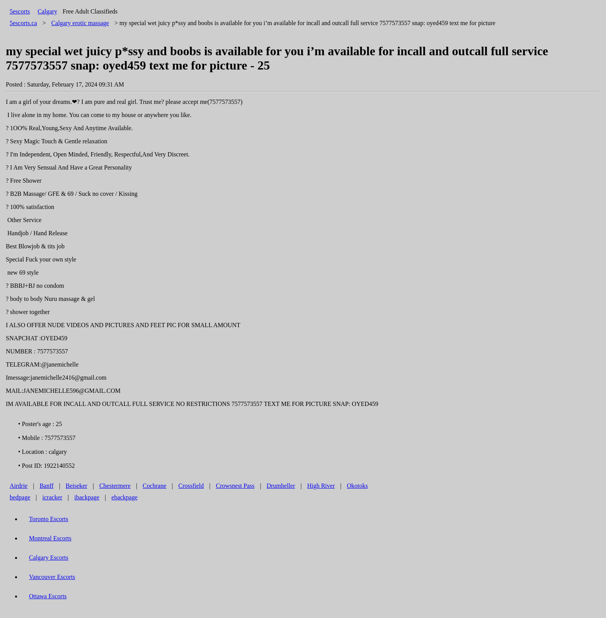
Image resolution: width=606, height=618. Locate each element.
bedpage (20, 497)
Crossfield (191, 485)
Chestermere (115, 485)
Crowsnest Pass (235, 485)
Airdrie (18, 485)
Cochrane (154, 485)
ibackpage (86, 497)
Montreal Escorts (50, 538)
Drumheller (281, 485)
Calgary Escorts (48, 557)
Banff (46, 485)
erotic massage (80, 23)
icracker (53, 497)
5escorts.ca (23, 23)
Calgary (47, 11)
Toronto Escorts (48, 519)
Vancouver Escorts (52, 577)
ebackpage (124, 497)
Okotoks (357, 485)
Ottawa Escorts (47, 596)
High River (321, 485)
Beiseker (76, 485)
